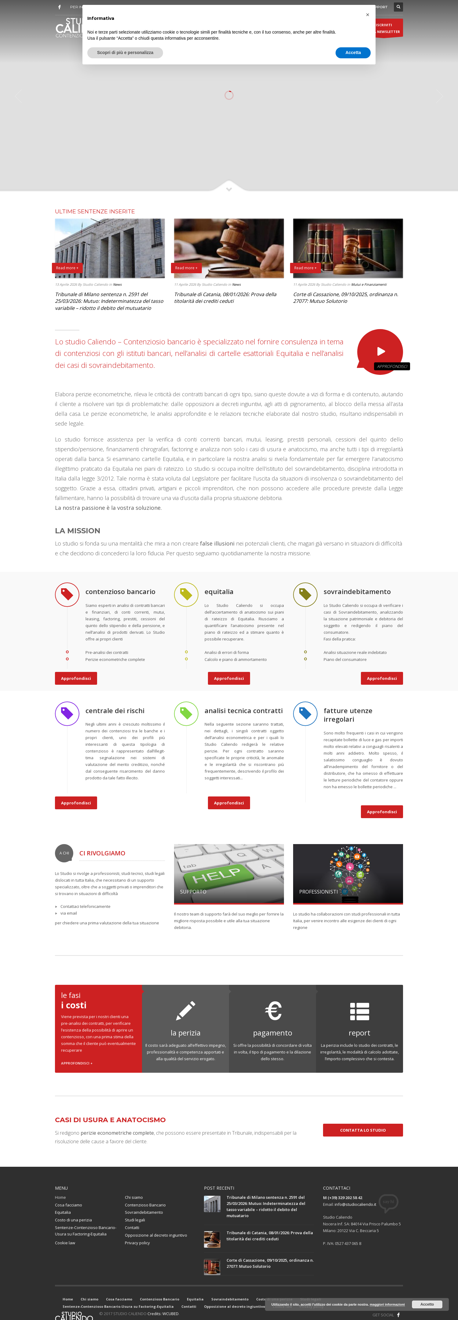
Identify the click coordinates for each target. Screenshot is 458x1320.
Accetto (427, 1304)
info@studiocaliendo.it (355, 1204)
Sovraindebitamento (144, 1212)
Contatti (132, 1227)
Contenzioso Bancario (145, 1205)
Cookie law (65, 1243)
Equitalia (63, 1212)
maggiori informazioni (387, 1304)
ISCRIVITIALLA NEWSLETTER (384, 30)
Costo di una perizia (73, 1220)
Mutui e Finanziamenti (369, 284)
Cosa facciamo (68, 1205)
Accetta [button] (353, 52)
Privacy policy (137, 1243)
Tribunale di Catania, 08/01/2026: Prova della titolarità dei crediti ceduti (225, 297)
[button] (368, 15)
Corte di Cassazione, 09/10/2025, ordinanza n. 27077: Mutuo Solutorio (345, 297)
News (117, 284)
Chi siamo (134, 1197)
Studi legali (135, 1220)
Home (60, 1197)
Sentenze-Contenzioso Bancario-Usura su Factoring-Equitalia (85, 1231)
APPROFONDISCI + (77, 1063)
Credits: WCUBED (163, 1313)
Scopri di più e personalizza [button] (125, 52)
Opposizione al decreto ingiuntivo (156, 1235)
